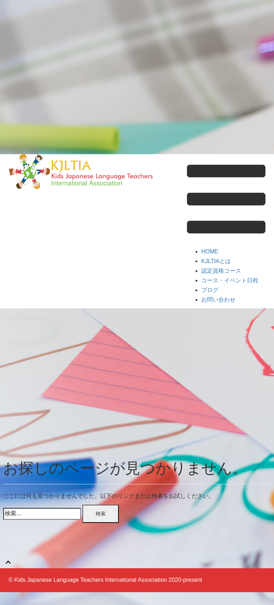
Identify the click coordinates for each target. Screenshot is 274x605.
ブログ (209, 290)
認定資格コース (221, 271)
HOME (209, 251)
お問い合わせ (218, 300)
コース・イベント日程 (229, 280)
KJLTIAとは (216, 261)
